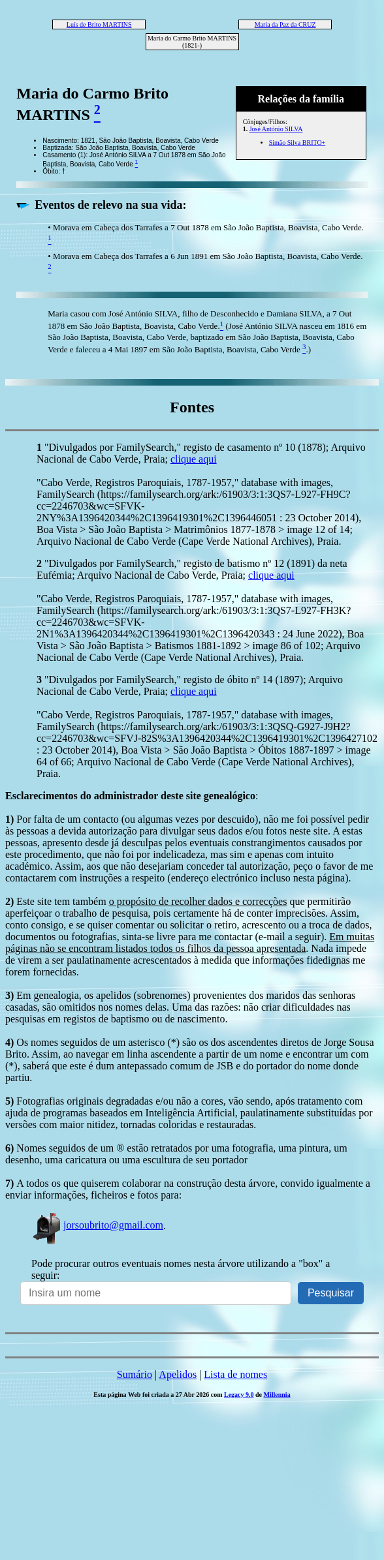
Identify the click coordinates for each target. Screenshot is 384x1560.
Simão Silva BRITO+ (297, 142)
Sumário (134, 1374)
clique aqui (193, 459)
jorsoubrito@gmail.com (97, 1225)
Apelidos (178, 1374)
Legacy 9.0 (239, 1394)
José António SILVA (276, 128)
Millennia (277, 1394)
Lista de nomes (235, 1374)
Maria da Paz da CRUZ (285, 24)
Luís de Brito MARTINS (99, 24)
